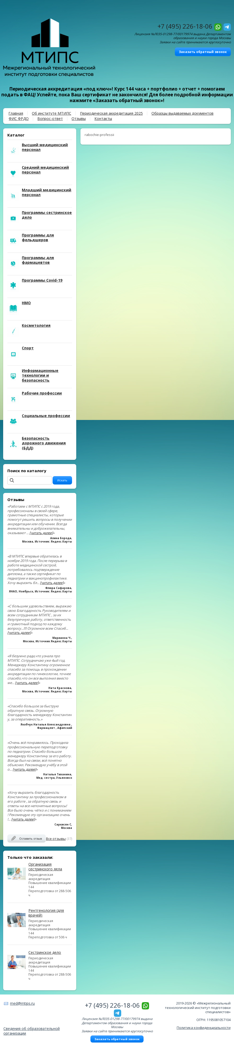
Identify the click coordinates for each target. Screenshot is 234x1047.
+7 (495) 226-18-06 (184, 26)
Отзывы (79, 118)
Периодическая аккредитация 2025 (111, 113)
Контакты (103, 118)
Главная (15, 113)
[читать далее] (41, 532)
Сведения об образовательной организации (31, 1031)
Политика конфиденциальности (204, 1027)
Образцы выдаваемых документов (182, 113)
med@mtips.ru (22, 1003)
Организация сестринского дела (45, 866)
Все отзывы (56, 838)
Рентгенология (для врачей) (46, 913)
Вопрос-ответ (50, 118)
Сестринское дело (44, 952)
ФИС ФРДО (19, 118)
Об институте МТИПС (51, 113)
